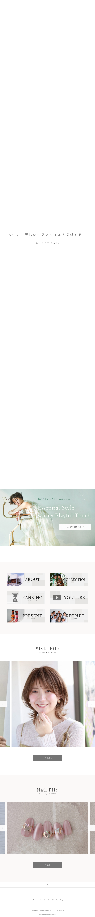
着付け (47, 454)
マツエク (53, 449)
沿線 (74, 424)
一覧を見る (47, 392)
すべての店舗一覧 (33, 468)
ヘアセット (59, 454)
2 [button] (84, 113)
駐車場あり (66, 449)
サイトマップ (60, 910)
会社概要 (35, 910)
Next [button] (90, 113)
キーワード (21, 424)
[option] (47, 112)
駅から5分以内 (21, 449)
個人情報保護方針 (46, 910)
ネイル (33, 449)
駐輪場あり (20, 454)
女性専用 (71, 454)
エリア (47, 424)
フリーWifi (20, 459)
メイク (43, 449)
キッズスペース (35, 454)
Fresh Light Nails (23, 113)
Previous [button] (81, 113)
